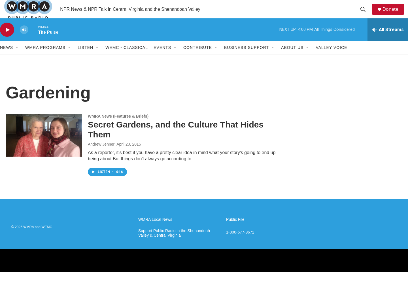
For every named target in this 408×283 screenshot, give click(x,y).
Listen (85, 59)
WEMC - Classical (126, 59)
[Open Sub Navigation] (17, 59)
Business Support (246, 59)
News (6, 59)
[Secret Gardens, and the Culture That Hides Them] (44, 147)
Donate (393, 15)
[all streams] (387, 41)
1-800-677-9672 (240, 243)
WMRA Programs (45, 59)
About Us (292, 59)
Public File (235, 231)
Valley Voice (331, 59)
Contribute (197, 59)
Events (162, 59)
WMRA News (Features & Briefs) (118, 127)
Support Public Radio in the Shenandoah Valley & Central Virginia (174, 244)
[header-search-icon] (365, 15)
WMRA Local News (155, 231)
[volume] (24, 41)
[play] (7, 41)
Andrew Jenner (101, 155)
